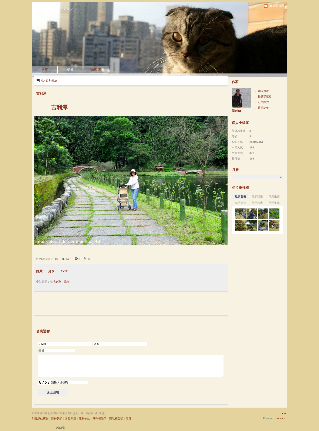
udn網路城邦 (276, 5)
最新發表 (240, 196)
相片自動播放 (48, 80)
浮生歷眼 (47, 8)
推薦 (39, 271)
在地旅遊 (55, 281)
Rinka (236, 111)
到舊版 (68, 9)
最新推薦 (274, 196)
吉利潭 (41, 93)
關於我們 (56, 418)
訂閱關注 (263, 102)
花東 (66, 281)
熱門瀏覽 (240, 202)
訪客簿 (96, 70)
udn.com (282, 418)
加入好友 (263, 91)
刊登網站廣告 (40, 418)
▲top (284, 413)
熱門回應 (257, 202)
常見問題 (70, 418)
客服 (128, 418)
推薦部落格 (265, 96)
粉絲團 (60, 427)
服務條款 (84, 418)
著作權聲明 (100, 418)
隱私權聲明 (116, 418)
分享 (51, 271)
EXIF (63, 271)
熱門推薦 (274, 202)
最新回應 (257, 196)
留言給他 (263, 107)
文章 (44, 70)
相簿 (70, 70)
